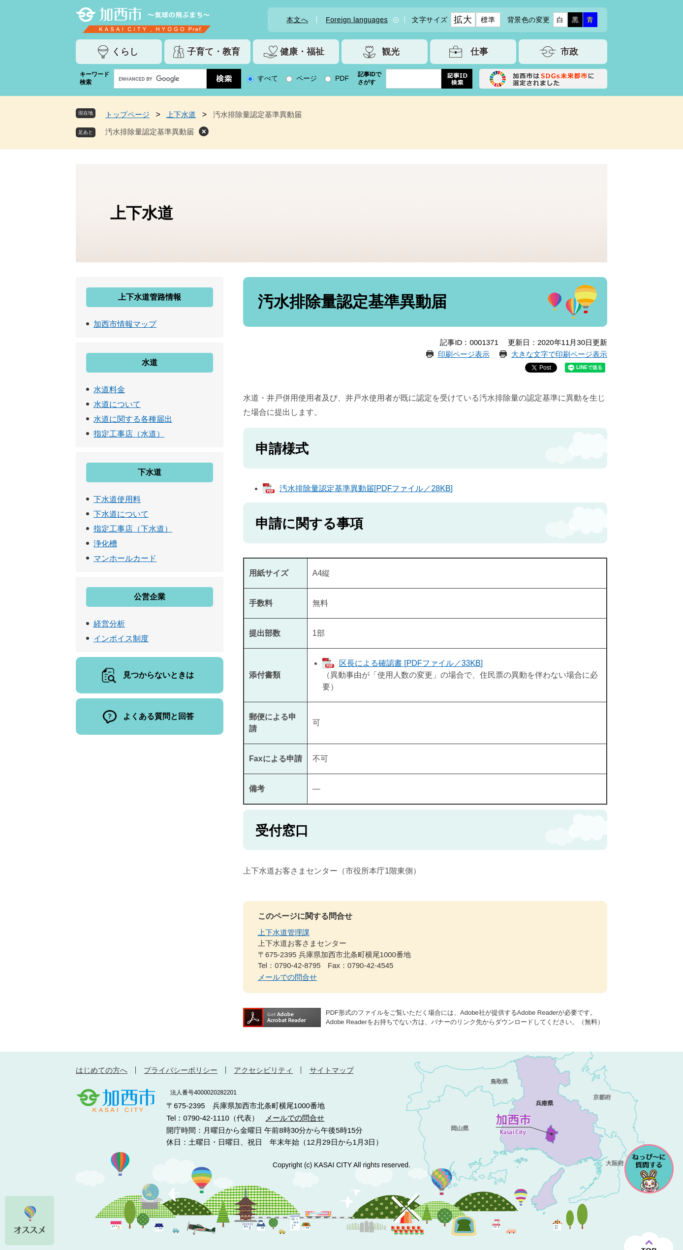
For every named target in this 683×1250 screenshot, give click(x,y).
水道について (117, 404)
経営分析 (109, 624)
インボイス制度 (121, 638)
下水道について (121, 514)
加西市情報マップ (124, 324)
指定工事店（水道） (128, 434)
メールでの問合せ (287, 977)
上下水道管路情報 (149, 297)
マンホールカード (124, 558)
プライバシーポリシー (180, 1070)
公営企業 (149, 597)
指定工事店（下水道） (132, 529)
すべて (267, 78)
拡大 (463, 20)
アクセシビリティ (263, 1070)
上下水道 (181, 114)
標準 (488, 20)
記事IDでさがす (369, 78)
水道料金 (109, 389)
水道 (149, 362)
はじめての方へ (101, 1070)
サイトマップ (332, 1070)
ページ (306, 78)
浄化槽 (105, 543)
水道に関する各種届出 (132, 419)
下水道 (149, 472)
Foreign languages (357, 19)
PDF (342, 78)
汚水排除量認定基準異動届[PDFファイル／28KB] (366, 488)
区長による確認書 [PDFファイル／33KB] (411, 663)
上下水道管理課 (284, 932)
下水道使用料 (117, 499)
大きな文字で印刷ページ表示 (559, 354)
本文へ (297, 19)
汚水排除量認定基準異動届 (149, 131)
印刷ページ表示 (464, 354)
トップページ (127, 114)
